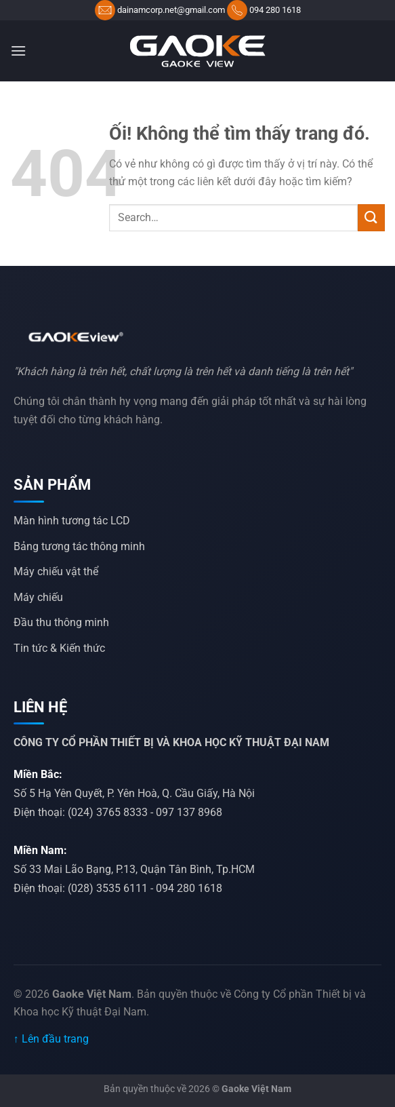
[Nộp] (371, 217)
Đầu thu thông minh (61, 622)
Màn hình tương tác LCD (72, 520)
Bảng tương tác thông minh (79, 546)
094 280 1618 (275, 10)
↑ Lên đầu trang (51, 1038)
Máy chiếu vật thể (56, 571)
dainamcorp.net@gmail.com (171, 10)
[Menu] (18, 50)
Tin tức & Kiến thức (59, 648)
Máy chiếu (38, 597)
